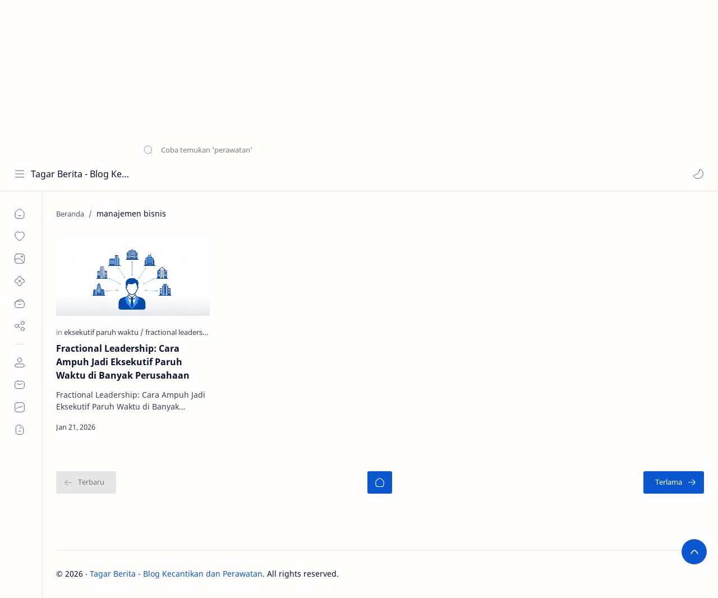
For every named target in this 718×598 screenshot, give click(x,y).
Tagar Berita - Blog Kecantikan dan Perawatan (80, 174)
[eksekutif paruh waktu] (104, 332)
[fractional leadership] (179, 332)
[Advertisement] (336, 78)
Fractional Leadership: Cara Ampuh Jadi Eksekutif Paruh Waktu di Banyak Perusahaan (123, 361)
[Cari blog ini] (233, 174)
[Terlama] (673, 482)
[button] (698, 173)
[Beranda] (379, 482)
